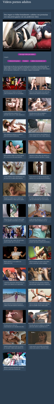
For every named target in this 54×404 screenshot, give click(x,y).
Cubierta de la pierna (14, 61)
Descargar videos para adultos (27, 54)
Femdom (25, 61)
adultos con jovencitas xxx (38, 61)
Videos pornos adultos (17, 2)
